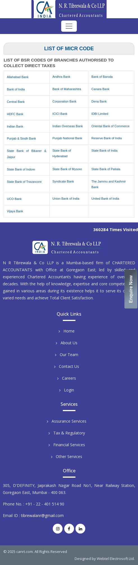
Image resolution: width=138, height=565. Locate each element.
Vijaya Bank (15, 211)
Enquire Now (131, 289)
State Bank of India (104, 150)
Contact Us (69, 366)
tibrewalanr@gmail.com (42, 515)
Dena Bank (99, 101)
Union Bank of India (65, 198)
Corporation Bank (64, 101)
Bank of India (16, 89)
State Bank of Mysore (67, 169)
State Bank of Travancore (24, 181)
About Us (69, 342)
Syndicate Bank (63, 181)
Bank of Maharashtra (66, 89)
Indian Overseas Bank (67, 126)
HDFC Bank (15, 114)
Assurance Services (69, 421)
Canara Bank (100, 89)
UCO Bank (14, 199)
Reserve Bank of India (106, 138)
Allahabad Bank (17, 77)
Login (69, 390)
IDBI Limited (99, 113)
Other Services (69, 456)
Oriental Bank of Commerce (110, 126)
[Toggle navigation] (69, 26)
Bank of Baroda (102, 76)
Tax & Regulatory (69, 433)
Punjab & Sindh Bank (21, 138)
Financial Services (69, 444)
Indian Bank (15, 126)
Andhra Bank (61, 76)
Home (69, 331)
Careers (69, 378)
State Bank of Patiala (105, 169)
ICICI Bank (59, 113)
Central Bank (16, 101)
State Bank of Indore (21, 169)
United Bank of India (105, 198)
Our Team (69, 354)
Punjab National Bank (67, 138)
